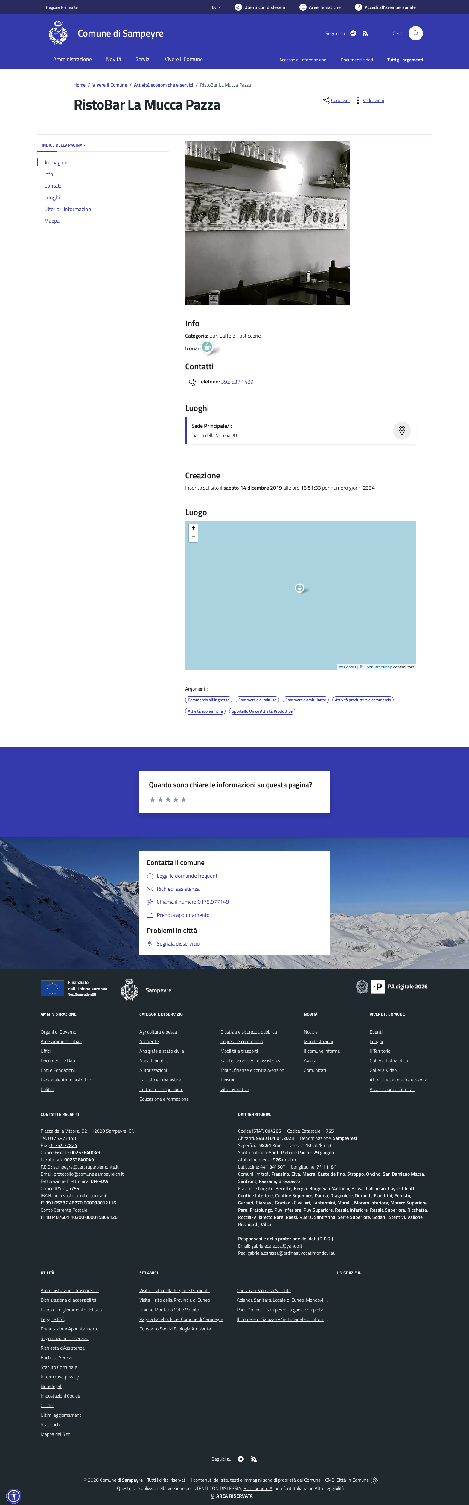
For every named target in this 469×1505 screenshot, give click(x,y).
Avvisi (310, 1060)
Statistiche (51, 1424)
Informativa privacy (60, 1376)
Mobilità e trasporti (239, 1051)
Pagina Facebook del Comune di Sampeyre (181, 1319)
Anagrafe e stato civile (161, 1051)
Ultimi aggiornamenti (61, 1414)
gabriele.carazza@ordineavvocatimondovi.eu (291, 1253)
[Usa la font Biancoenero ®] (260, 7)
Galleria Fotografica (389, 1060)
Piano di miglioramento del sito (71, 1309)
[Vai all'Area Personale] (385, 7)
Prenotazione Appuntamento (69, 1328)
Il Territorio (380, 1051)
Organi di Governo (58, 1031)
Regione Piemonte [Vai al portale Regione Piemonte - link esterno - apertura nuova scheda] (62, 7)
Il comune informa (322, 1051)
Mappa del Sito (55, 1434)
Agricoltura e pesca (158, 1031)
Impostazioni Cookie (60, 1395)
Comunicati (315, 1070)
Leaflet (347, 667)
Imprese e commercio (241, 1041)
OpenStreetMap (377, 667)
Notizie (311, 1031)
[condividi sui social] (335, 100)
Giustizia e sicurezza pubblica (248, 1031)
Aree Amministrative (61, 1041)
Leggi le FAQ (53, 1319)
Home (80, 84)
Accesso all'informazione (302, 59)
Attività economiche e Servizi (398, 1079)
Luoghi (376, 1041)
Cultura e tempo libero (161, 1089)
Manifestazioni (318, 1041)
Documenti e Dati (58, 1060)
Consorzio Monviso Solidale (264, 1290)
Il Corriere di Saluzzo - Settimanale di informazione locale (293, 1319)
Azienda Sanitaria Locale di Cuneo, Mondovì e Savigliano (292, 1300)
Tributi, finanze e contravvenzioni (252, 1070)
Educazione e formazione (164, 1098)
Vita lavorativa (234, 1089)
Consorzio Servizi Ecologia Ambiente (175, 1328)
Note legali (51, 1386)
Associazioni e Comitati (392, 1089)
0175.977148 (62, 1138)
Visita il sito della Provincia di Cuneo (174, 1300)
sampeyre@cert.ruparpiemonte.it (86, 1166)
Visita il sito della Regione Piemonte (174, 1290)
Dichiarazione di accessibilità (68, 1300)
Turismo (227, 1079)
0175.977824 (63, 1145)
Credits (47, 1405)
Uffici (46, 1051)
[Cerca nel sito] (416, 33)
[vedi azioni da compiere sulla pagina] (369, 100)
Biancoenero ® (257, 1488)
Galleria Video (383, 1070)
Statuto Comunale (59, 1367)
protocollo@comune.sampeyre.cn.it (89, 1174)
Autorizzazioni (153, 1070)
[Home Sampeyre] (105, 33)
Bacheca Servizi (56, 1357)
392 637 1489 (237, 381)
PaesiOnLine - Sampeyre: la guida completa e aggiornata (293, 1309)
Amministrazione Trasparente (70, 1290)
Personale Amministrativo (66, 1079)
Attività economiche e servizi (163, 84)
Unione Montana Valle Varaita (169, 1309)
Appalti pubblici (154, 1060)
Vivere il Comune (109, 84)
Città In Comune (352, 1479)
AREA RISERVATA (231, 1495)
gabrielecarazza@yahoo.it (276, 1245)
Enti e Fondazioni (58, 1070)
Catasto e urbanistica (160, 1079)
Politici (47, 1089)
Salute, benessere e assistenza (250, 1060)
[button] (303, 589)
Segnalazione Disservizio (65, 1338)
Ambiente (149, 1041)
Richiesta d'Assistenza (63, 1347)
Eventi (376, 1031)
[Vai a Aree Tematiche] (320, 7)
